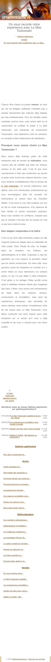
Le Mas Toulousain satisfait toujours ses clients (10, 397)
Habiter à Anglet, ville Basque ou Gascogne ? (23, 436)
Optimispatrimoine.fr (19, 659)
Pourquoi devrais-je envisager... (16, 484)
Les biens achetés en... (13, 555)
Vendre (24, 40)
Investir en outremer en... (13, 549)
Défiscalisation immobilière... (15, 526)
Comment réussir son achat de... (17, 478)
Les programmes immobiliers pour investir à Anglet (24, 423)
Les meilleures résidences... (15, 532)
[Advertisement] (25, 71)
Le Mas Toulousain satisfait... (15, 579)
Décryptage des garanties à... (15, 473)
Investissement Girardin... (14, 490)
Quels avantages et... (12, 467)
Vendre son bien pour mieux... (15, 591)
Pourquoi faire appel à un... (14, 561)
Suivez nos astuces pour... (14, 502)
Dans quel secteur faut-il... (14, 508)
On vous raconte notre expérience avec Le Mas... (24, 43)
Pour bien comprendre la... (14, 455)
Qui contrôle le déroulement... (15, 520)
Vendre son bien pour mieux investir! (25, 429)
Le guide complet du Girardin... (16, 544)
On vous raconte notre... (13, 573)
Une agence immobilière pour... (16, 496)
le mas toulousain (10, 186)
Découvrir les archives (36, 659)
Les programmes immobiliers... (16, 585)
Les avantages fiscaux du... (14, 538)
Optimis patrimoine (25, 36)
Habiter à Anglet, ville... (13, 597)
